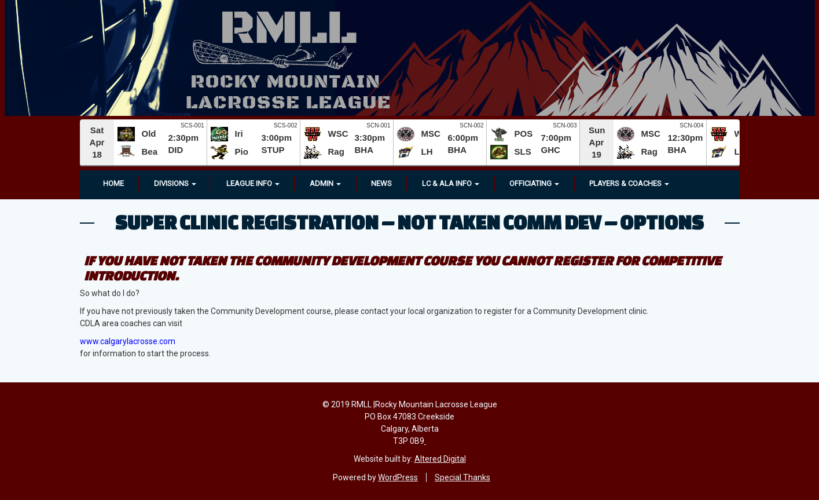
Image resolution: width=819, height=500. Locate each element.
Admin (325, 183)
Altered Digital (440, 458)
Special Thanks (462, 477)
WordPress (398, 477)
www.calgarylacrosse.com (127, 341)
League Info (253, 183)
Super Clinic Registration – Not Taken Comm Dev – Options (409, 222)
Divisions (175, 183)
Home (113, 183)
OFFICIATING (534, 183)
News (381, 183)
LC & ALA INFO (450, 183)
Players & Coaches (629, 183)
